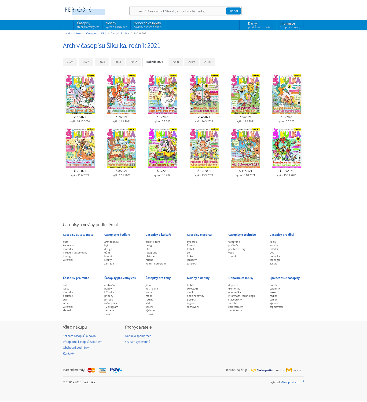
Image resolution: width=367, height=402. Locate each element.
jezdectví (192, 259)
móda (149, 295)
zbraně (232, 256)
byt (106, 245)
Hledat (233, 11)
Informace (290, 25)
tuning (66, 256)
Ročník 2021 (154, 62)
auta (65, 241)
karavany (68, 245)
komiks (274, 245)
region (191, 303)
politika (191, 299)
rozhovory (193, 306)
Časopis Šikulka (120, 33)
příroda (108, 299)
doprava (233, 285)
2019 (191, 62)
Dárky (260, 25)
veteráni (68, 259)
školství (232, 303)
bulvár (191, 285)
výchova (150, 310)
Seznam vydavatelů (137, 342)
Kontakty (68, 353)
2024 (102, 62)
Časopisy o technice (242, 235)
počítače (233, 245)
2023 (118, 62)
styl (65, 299)
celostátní (192, 288)
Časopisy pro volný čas (120, 278)
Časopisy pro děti (282, 235)
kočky (273, 241)
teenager (275, 259)
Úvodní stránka (72, 33)
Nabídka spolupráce (138, 336)
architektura (111, 241)
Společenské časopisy (285, 278)
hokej (190, 256)
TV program (111, 306)
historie (150, 256)
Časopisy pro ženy (158, 278)
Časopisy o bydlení (117, 235)
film (148, 249)
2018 (207, 62)
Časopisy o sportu (199, 235)
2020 (175, 62)
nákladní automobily (75, 252)
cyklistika (192, 241)
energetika (234, 292)
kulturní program (156, 263)
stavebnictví (235, 299)
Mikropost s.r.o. (291, 382)
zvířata (273, 263)
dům (107, 252)
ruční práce (111, 303)
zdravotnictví (235, 306)
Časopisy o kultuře (159, 235)
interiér (108, 256)
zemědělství (235, 310)
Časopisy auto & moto (78, 235)
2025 (86, 62)
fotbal (190, 249)
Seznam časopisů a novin (79, 336)
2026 (70, 62)
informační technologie (242, 295)
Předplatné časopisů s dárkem (83, 342)
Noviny (116, 25)
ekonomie (234, 288)
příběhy (108, 295)
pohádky (275, 256)
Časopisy (88, 25)
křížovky (109, 292)
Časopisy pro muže (76, 278)
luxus (66, 288)
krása (149, 292)
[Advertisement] (183, 203)
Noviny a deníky (198, 278)
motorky (68, 249)
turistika (192, 263)
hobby (108, 288)
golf (189, 252)
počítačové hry (237, 249)
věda (231, 252)
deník (190, 292)
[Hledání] (182, 11)
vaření (149, 306)
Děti (103, 33)
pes (272, 252)
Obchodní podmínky (76, 348)
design (108, 249)
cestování (109, 285)
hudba (149, 259)
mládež (274, 249)
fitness (191, 245)
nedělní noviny (195, 295)
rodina (149, 299)
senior (273, 299)
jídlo (148, 285)
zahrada (109, 263)
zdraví (149, 314)
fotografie (151, 252)
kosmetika (152, 288)
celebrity (275, 288)
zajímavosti (276, 306)
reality (108, 259)
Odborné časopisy (148, 25)
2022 (133, 62)
